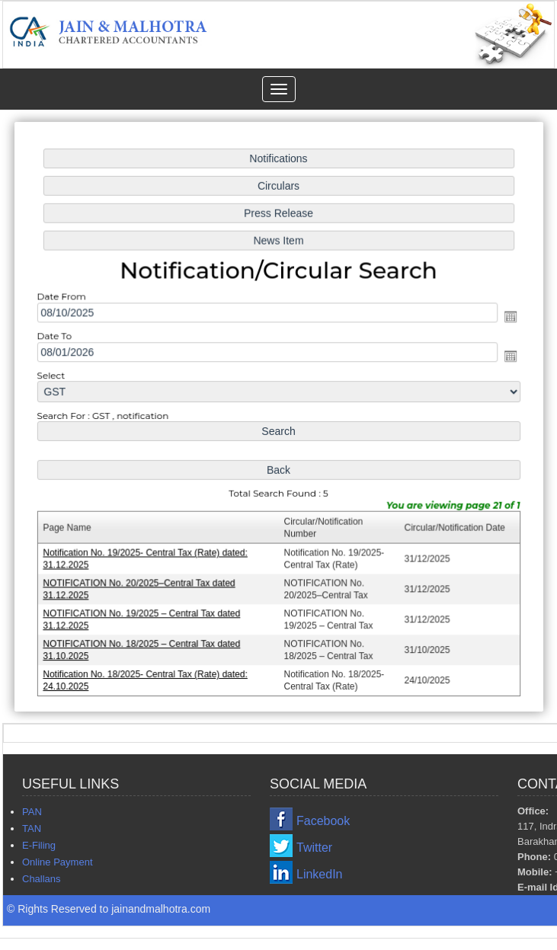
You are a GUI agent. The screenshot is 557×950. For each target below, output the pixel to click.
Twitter (314, 847)
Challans (41, 878)
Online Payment (57, 862)
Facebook (323, 820)
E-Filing (39, 845)
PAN (32, 811)
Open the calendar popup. (506, 317)
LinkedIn (319, 874)
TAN (31, 828)
